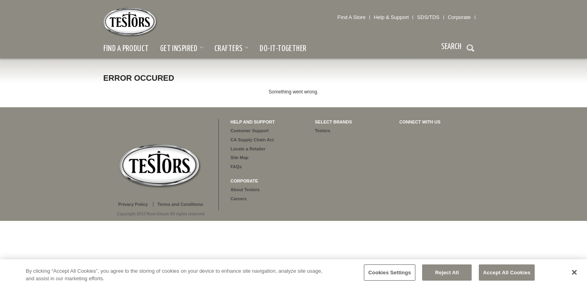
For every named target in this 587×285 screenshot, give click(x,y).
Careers (239, 198)
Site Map (240, 157)
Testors (323, 130)
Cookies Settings (389, 274)
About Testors (245, 189)
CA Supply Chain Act (252, 139)
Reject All (447, 274)
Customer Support (250, 130)
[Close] (574, 274)
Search (470, 49)
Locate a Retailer (248, 148)
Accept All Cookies (507, 274)
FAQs (236, 166)
